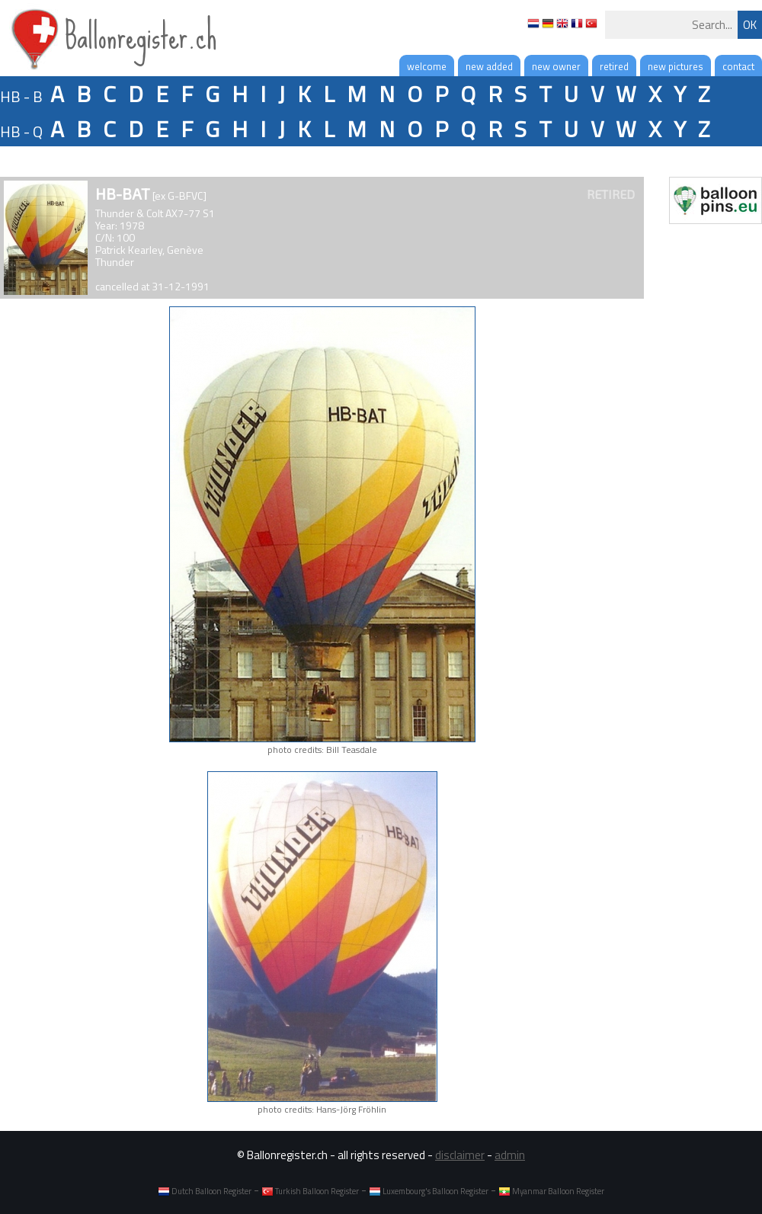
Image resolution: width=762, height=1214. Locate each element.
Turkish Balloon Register (310, 1191)
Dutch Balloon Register (204, 1191)
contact (738, 66)
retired (614, 66)
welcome (427, 66)
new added (489, 66)
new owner (556, 66)
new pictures (675, 66)
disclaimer (460, 1155)
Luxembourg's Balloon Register (428, 1191)
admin (510, 1155)
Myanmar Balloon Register (551, 1191)
